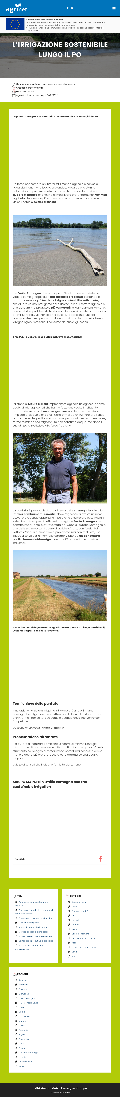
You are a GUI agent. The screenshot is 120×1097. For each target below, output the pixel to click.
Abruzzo (23, 980)
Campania (24, 993)
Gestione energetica (28, 84)
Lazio (21, 1007)
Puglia (22, 1034)
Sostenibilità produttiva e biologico (36, 940)
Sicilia (21, 1043)
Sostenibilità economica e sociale (35, 936)
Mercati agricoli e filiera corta (33, 931)
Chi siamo (42, 1088)
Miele (74, 929)
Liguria (22, 1011)
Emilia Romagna (25, 91)
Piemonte (23, 1030)
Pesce (75, 942)
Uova (74, 951)
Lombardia (24, 1016)
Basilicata (23, 984)
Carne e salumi (79, 902)
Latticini (75, 920)
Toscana (23, 1048)
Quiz (55, 1088)
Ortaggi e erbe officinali (29, 87)
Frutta (74, 915)
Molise (22, 1025)
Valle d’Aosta (25, 1061)
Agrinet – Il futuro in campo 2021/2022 (37, 95)
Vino (74, 956)
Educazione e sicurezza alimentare (36, 918)
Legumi (75, 924)
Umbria (22, 1057)
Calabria (23, 989)
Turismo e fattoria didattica (85, 947)
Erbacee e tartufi (80, 911)
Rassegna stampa (74, 1088)
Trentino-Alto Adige (28, 1052)
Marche (22, 1021)
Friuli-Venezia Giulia (28, 1002)
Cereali (75, 906)
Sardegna (24, 1039)
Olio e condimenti (80, 933)
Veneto (22, 1066)
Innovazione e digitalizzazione (58, 84)
